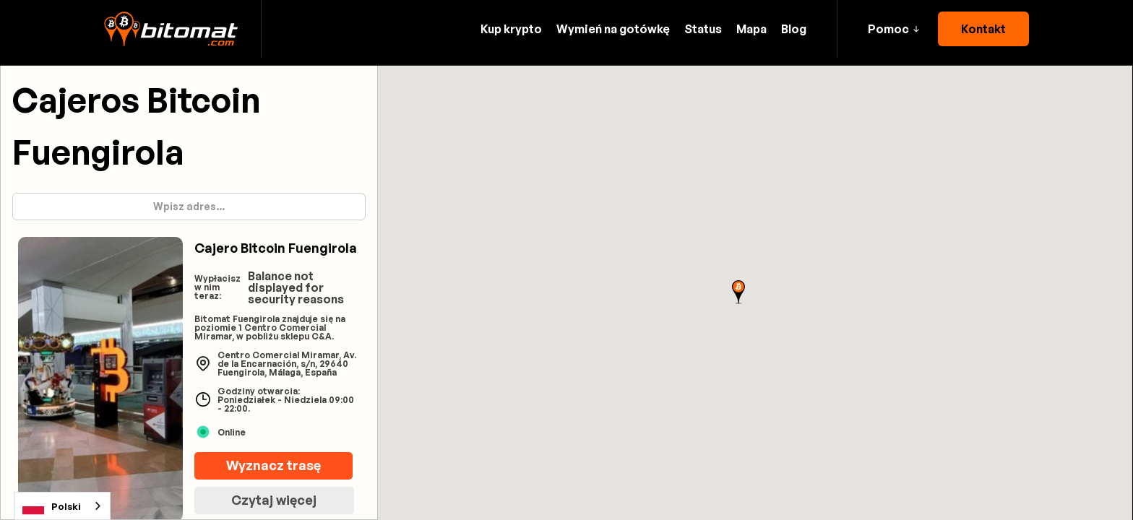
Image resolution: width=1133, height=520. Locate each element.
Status (703, 29)
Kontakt (983, 29)
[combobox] (62, 506)
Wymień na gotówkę (613, 29)
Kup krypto (511, 29)
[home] (171, 29)
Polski (51, 506)
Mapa (751, 29)
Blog (793, 29)
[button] (893, 29)
